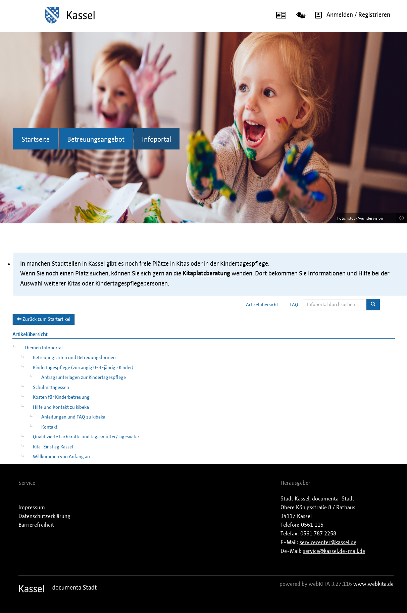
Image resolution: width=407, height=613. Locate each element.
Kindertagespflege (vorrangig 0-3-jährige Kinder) (83, 367)
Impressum (31, 507)
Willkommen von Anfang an (61, 456)
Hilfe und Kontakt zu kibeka (61, 407)
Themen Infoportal (43, 348)
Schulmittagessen (51, 387)
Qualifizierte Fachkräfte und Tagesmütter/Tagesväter (86, 437)
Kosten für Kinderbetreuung (61, 397)
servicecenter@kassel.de (328, 542)
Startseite (35, 139)
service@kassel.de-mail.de (334, 551)
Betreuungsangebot (95, 139)
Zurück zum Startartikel (43, 319)
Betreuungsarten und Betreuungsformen (74, 357)
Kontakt (49, 427)
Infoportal (156, 139)
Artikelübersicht (262, 305)
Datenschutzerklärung (44, 516)
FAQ (294, 305)
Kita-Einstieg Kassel (53, 447)
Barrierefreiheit (36, 525)
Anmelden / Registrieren (350, 15)
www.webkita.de (373, 584)
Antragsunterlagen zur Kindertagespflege (83, 377)
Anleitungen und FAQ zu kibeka (73, 417)
